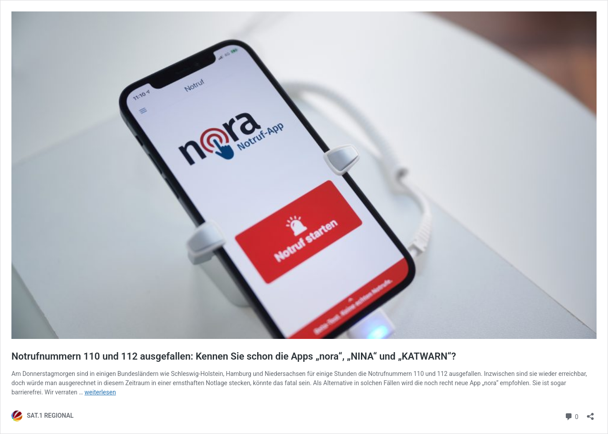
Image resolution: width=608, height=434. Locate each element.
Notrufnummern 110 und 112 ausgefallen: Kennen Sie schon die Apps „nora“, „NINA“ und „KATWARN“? (233, 356)
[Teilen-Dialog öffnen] (590, 413)
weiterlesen (100, 392)
